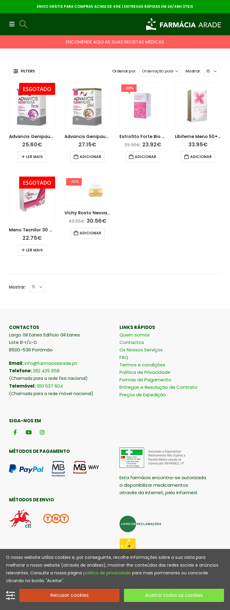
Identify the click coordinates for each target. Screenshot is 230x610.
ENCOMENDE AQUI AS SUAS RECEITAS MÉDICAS (115, 42)
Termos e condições (142, 365)
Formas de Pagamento (145, 380)
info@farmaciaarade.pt (51, 363)
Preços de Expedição (142, 395)
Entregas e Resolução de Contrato (158, 387)
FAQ (123, 357)
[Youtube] (28, 432)
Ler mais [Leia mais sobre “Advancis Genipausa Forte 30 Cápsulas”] (34, 156)
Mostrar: (193, 71)
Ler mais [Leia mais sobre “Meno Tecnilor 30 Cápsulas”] (34, 250)
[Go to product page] (32, 106)
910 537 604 (50, 386)
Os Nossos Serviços (141, 350)
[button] (14, 24)
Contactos (131, 342)
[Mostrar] (211, 71)
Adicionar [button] (90, 156)
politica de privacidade (107, 573)
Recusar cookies (69, 595)
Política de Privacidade (144, 372)
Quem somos (134, 335)
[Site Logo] (183, 24)
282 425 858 (46, 371)
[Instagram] (42, 432)
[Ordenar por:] (160, 71)
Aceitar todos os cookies (174, 595)
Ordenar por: (124, 71)
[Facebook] (15, 432)
